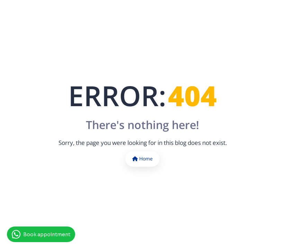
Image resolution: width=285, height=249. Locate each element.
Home (142, 158)
